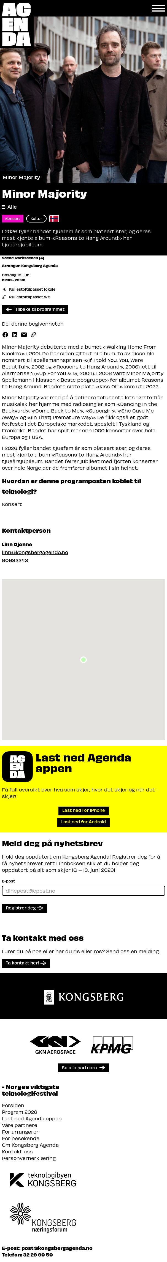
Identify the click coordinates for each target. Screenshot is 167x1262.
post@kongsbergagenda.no (57, 1248)
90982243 (15, 560)
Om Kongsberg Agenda (30, 1145)
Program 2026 (19, 1112)
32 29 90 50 (38, 1254)
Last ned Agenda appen (32, 1118)
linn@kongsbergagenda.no (35, 552)
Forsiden (13, 1105)
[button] (83, 659)
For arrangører (20, 1131)
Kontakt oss (17, 1151)
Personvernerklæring (29, 1158)
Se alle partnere (79, 1067)
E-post (8, 881)
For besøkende (20, 1138)
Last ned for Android (83, 821)
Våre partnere (19, 1125)
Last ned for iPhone (83, 810)
